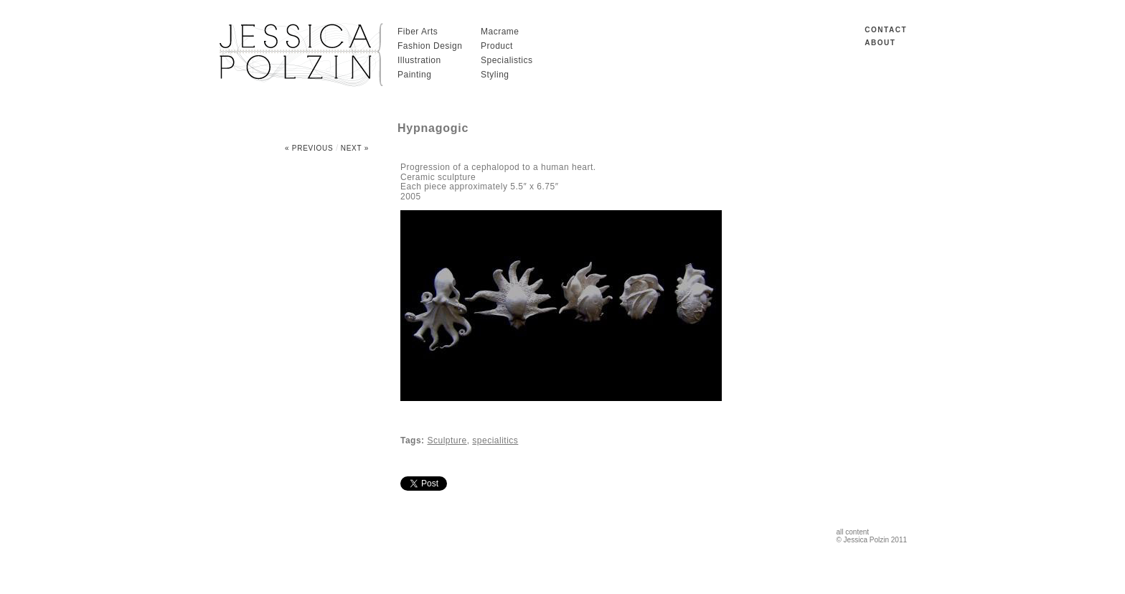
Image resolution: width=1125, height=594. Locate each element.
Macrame (500, 32)
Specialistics (507, 60)
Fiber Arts (417, 32)
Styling (495, 75)
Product (497, 46)
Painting (414, 75)
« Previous (309, 148)
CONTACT (886, 30)
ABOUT (880, 43)
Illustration (419, 60)
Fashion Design (429, 46)
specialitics (495, 440)
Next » (355, 148)
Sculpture (446, 440)
